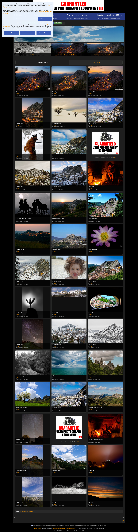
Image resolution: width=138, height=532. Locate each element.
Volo (18, 93)
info (114, 157)
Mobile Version (37, 528)
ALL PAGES (23, 511)
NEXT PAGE (30, 511)
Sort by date (96, 62)
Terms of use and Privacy (59, 528)
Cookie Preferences (70, 528)
